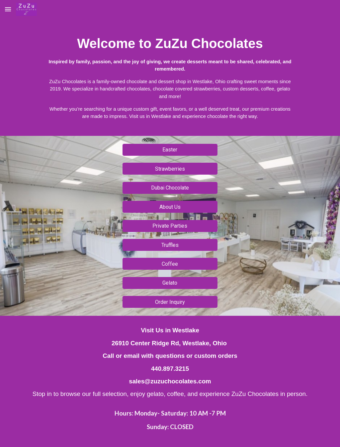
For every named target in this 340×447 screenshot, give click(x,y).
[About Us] (170, 206)
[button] (8, 9)
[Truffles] (170, 245)
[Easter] (170, 149)
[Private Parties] (170, 225)
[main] (170, 77)
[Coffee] (170, 263)
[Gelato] (170, 282)
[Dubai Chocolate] (170, 187)
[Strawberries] (170, 168)
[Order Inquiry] (170, 302)
